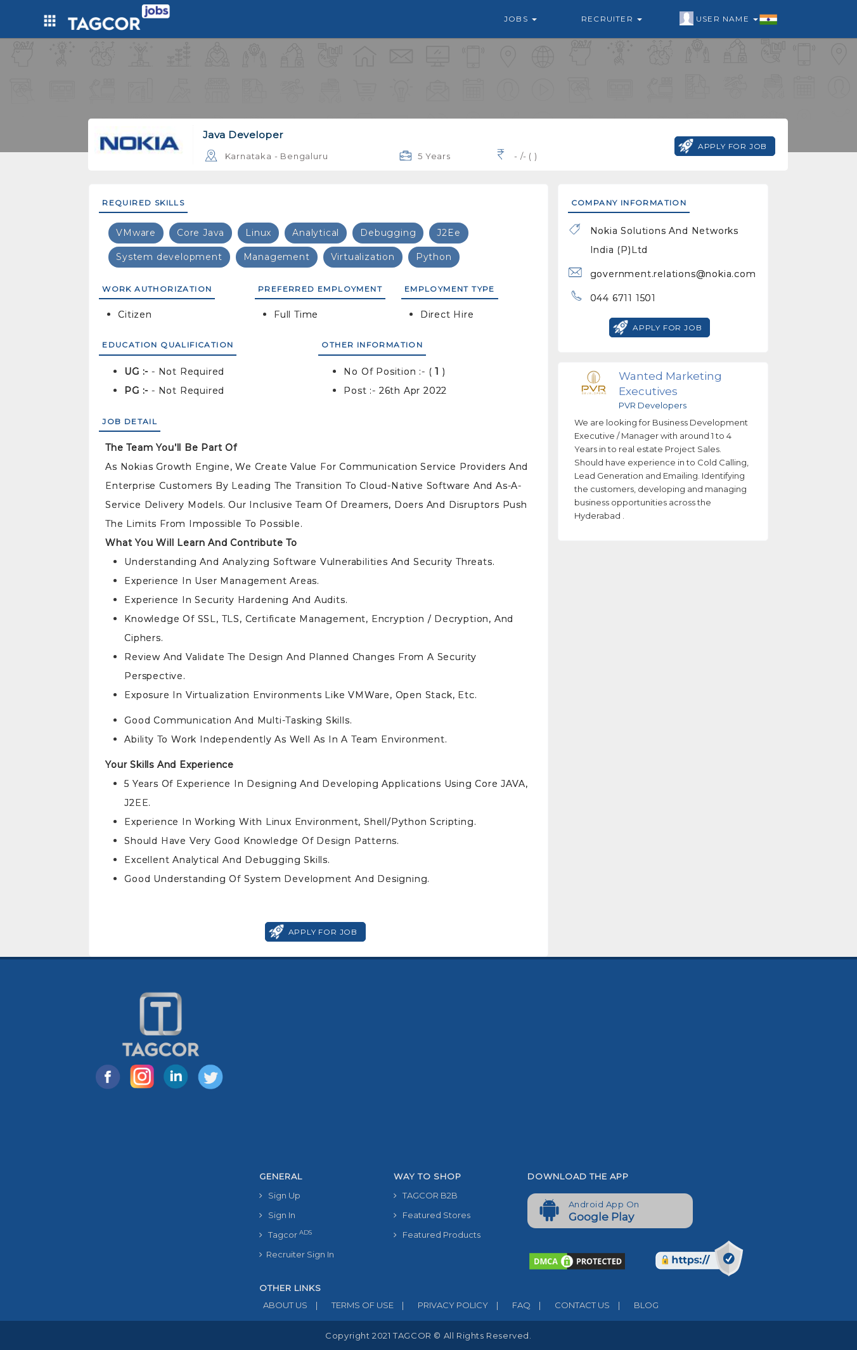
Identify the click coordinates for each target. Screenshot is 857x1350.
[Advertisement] (517, 1070)
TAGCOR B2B (426, 1195)
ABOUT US (283, 1305)
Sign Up (279, 1195)
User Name (729, 19)
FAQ (509, 1305)
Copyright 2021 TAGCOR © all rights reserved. (428, 1335)
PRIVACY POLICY (441, 1305)
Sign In (277, 1215)
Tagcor (285, 1234)
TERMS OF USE (350, 1305)
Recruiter (611, 18)
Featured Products (437, 1235)
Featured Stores (432, 1215)
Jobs (520, 18)
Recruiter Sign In (296, 1254)
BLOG (634, 1305)
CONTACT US (570, 1305)
